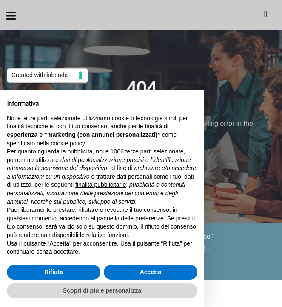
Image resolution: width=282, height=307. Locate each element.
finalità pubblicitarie (100, 184)
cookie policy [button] (68, 143)
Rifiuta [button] (53, 272)
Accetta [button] (151, 272)
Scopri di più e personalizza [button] (102, 290)
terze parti (138, 151)
